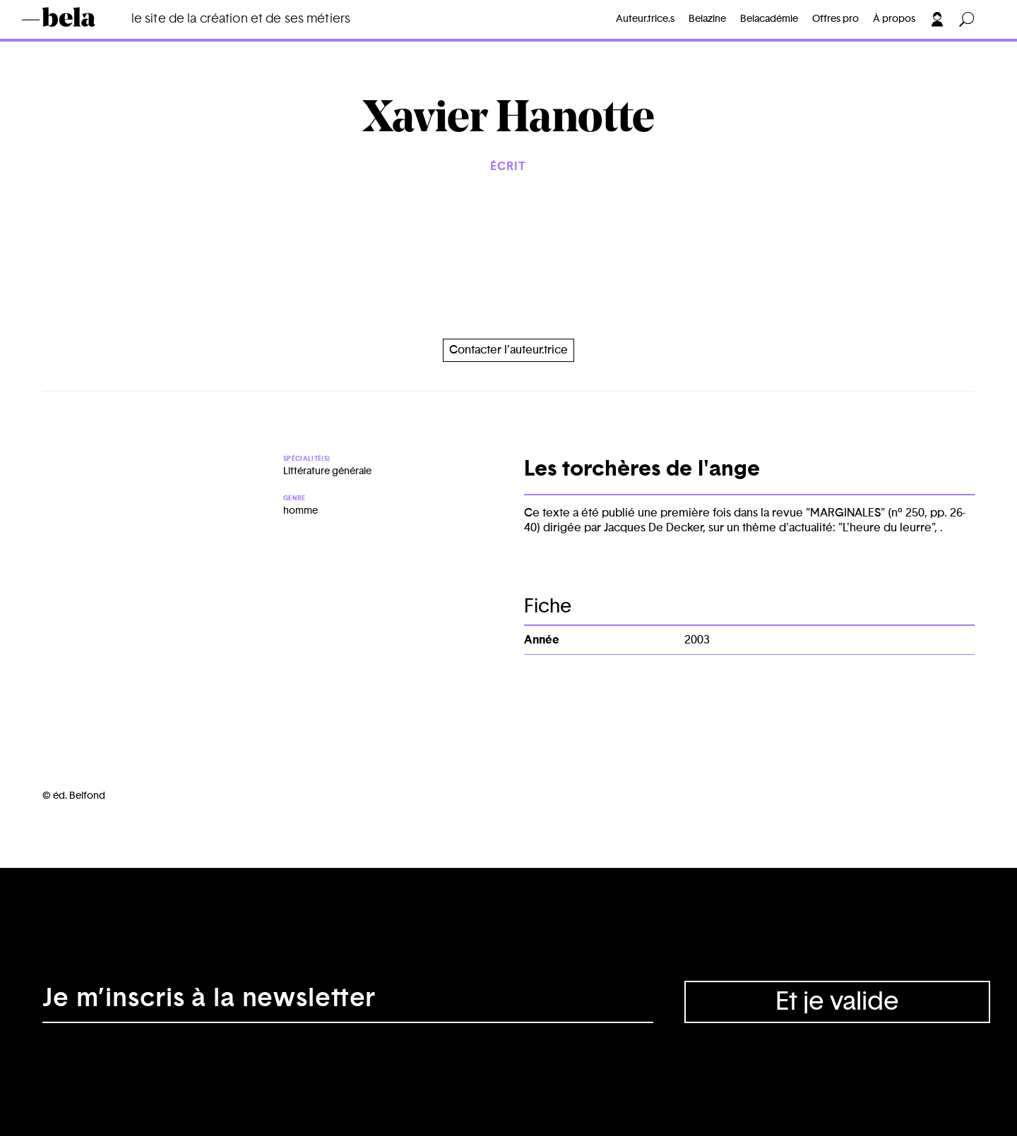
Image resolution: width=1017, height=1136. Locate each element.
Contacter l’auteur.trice (508, 350)
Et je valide (837, 1002)
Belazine (707, 19)
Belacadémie (769, 19)
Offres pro (835, 19)
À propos (894, 19)
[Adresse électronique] (347, 1002)
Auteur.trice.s (645, 19)
